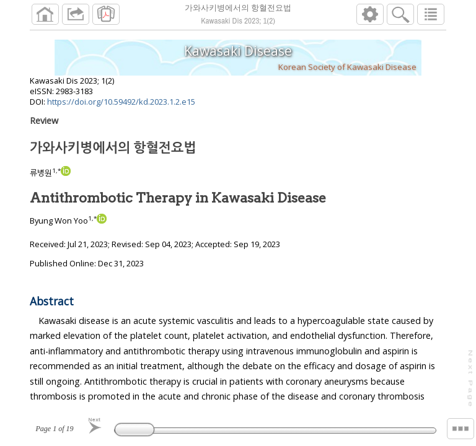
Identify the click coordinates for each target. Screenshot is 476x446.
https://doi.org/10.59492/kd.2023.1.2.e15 (121, 101)
